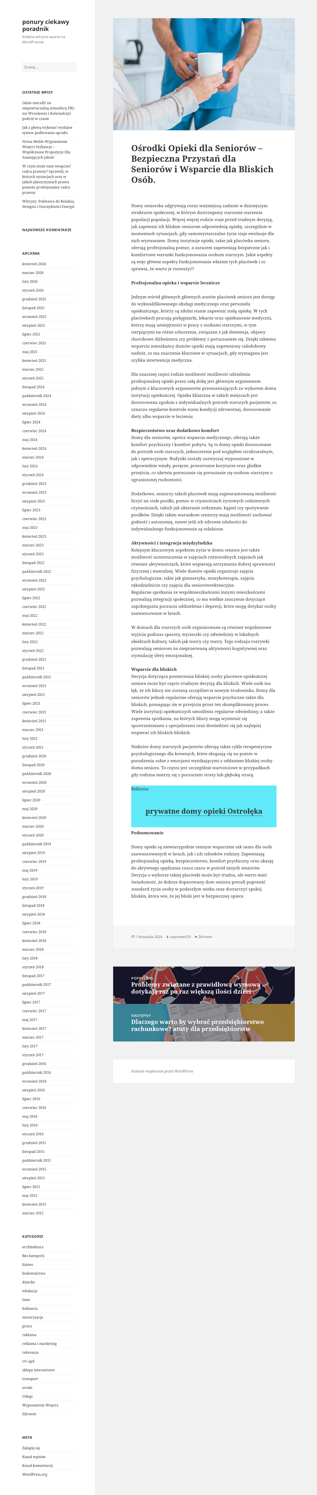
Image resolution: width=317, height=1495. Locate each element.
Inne (26, 1299)
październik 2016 (36, 1072)
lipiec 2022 (31, 597)
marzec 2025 (33, 369)
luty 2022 (30, 641)
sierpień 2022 (33, 589)
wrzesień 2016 (34, 1081)
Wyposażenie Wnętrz (40, 1405)
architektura (33, 1247)
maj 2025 (29, 351)
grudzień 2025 (34, 299)
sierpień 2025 (33, 325)
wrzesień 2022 (34, 580)
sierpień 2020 (33, 791)
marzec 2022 (33, 633)
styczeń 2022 (33, 650)
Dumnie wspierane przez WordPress (162, 1071)
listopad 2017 (33, 975)
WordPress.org (34, 1474)
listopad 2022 (33, 562)
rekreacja (30, 1352)
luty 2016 (30, 1125)
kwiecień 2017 (34, 1028)
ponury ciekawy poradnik (45, 25)
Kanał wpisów (34, 1456)
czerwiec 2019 (34, 861)
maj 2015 (29, 1195)
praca (27, 1326)
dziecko (28, 1282)
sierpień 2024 (33, 413)
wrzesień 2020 (34, 782)
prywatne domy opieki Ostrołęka (204, 811)
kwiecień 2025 (34, 360)
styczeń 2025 (33, 378)
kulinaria (30, 1308)
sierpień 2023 (33, 501)
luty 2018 (30, 958)
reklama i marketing (39, 1343)
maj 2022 (29, 615)
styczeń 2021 (33, 747)
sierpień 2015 (33, 1178)
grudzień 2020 (34, 756)
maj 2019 (29, 870)
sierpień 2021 (33, 694)
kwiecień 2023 (34, 536)
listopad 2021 (33, 668)
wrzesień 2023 (34, 492)
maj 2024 (29, 439)
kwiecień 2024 (34, 448)
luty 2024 (30, 466)
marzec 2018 (33, 949)
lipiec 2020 (31, 800)
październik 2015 (36, 1160)
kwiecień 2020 (34, 817)
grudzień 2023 (34, 483)
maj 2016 (29, 1116)
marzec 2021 (33, 729)
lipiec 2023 (31, 510)
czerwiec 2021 (34, 712)
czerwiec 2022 (34, 606)
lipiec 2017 (31, 1002)
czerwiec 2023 (34, 518)
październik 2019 (36, 844)
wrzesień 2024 (34, 404)
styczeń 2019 (33, 887)
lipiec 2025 (31, 334)
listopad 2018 (33, 905)
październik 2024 (36, 395)
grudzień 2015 (34, 1142)
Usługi (27, 1396)
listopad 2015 (33, 1151)
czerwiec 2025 (34, 343)
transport (30, 1378)
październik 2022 (36, 571)
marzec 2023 (33, 545)
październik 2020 (36, 773)
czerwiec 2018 (34, 931)
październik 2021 (36, 677)
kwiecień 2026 (34, 263)
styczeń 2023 (33, 554)
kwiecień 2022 (34, 624)
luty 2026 (30, 281)
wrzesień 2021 (34, 685)
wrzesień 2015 (34, 1169)
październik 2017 (36, 984)
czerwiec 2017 (34, 1011)
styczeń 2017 (33, 1054)
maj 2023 (29, 527)
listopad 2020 (33, 764)
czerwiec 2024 (34, 430)
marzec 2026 (33, 272)
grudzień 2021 (34, 659)
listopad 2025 (33, 307)
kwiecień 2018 (34, 940)
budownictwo (33, 1273)
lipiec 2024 (31, 422)
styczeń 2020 (33, 835)
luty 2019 (30, 879)
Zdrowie (29, 1414)
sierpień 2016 (33, 1090)
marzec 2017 (33, 1037)
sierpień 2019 (33, 852)
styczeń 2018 (33, 967)
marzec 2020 (33, 826)
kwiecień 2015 (34, 1204)
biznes (27, 1264)
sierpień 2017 (33, 993)
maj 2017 (29, 1019)
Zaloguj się (31, 1448)
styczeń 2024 (33, 474)
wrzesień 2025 (34, 316)
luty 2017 (30, 1046)
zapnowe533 (180, 936)
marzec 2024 (33, 457)
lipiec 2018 (31, 923)
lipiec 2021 (31, 703)
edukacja (29, 1290)
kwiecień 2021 (34, 720)
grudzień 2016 (34, 1063)
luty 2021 (30, 738)
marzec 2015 (33, 1213)
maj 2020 (29, 808)
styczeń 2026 (33, 290)
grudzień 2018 (34, 896)
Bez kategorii (33, 1255)
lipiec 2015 (31, 1186)
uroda (27, 1387)
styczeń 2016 (33, 1134)
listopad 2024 (33, 387)
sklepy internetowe (38, 1370)
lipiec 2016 (31, 1098)
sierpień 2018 (33, 914)
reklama (29, 1334)
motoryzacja (32, 1317)
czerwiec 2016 (34, 1107)
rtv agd (28, 1361)
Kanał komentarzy (37, 1465)
